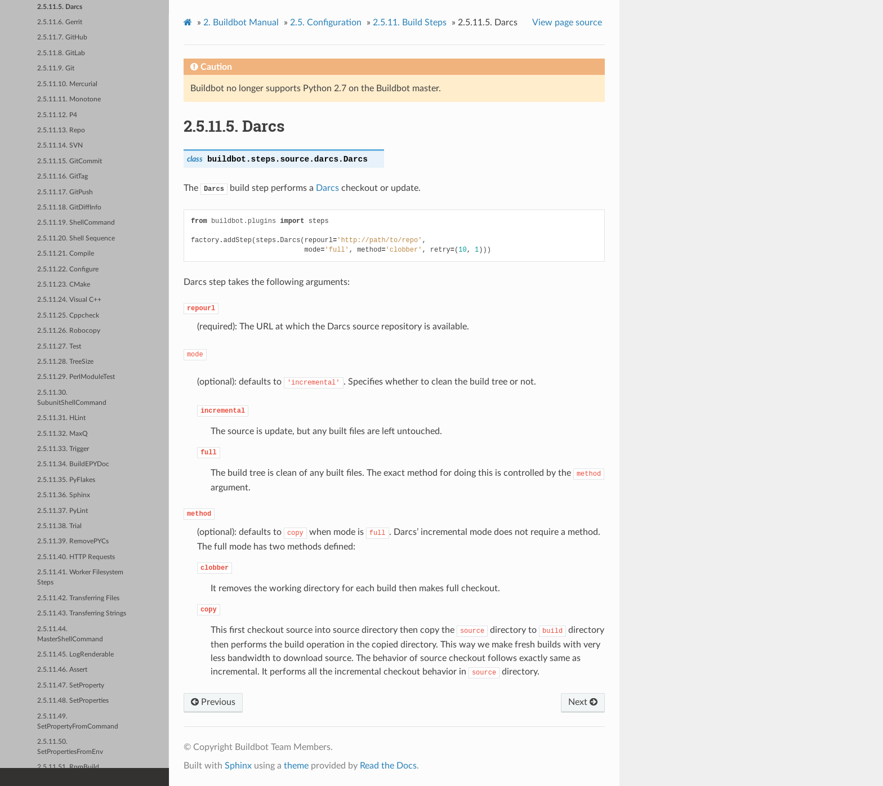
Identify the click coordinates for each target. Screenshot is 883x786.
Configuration (326, 22)
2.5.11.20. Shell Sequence (76, 238)
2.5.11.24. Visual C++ (69, 300)
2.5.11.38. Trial (59, 526)
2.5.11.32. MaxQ (62, 434)
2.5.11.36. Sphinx (63, 495)
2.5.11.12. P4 (57, 115)
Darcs (327, 188)
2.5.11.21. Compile (65, 254)
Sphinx (238, 765)
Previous (213, 702)
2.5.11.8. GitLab (61, 53)
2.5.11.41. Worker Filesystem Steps (80, 577)
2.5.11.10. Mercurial (67, 84)
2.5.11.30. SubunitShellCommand (71, 398)
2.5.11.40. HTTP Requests (76, 557)
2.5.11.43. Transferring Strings (81, 613)
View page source (567, 22)
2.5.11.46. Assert (62, 670)
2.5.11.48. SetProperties (73, 701)
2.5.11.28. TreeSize (65, 362)
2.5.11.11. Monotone (69, 99)
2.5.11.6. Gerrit (59, 22)
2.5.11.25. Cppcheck (68, 315)
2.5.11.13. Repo (61, 130)
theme (296, 765)
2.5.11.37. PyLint (62, 511)
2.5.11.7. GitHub (62, 37)
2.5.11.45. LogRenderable (75, 654)
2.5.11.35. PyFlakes (66, 480)
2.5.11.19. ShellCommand (76, 223)
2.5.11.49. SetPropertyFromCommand (77, 721)
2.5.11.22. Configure (68, 269)
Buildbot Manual (241, 22)
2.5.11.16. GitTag (62, 176)
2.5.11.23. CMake (63, 285)
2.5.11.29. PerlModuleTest (76, 377)
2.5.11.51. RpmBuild (68, 767)
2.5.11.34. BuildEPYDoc (73, 464)
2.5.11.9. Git (55, 68)
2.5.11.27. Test (59, 346)
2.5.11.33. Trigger (63, 449)
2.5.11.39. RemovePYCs (73, 541)
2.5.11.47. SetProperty (70, 685)
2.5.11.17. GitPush (65, 192)
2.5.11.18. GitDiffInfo (69, 207)
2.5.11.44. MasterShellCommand (70, 634)
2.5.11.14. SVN (60, 145)
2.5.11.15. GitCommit (69, 161)
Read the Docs (388, 765)
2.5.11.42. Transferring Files (78, 598)
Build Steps (410, 22)
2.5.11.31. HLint (61, 418)
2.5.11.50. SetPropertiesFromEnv (70, 747)
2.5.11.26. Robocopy (68, 331)
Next (582, 702)
